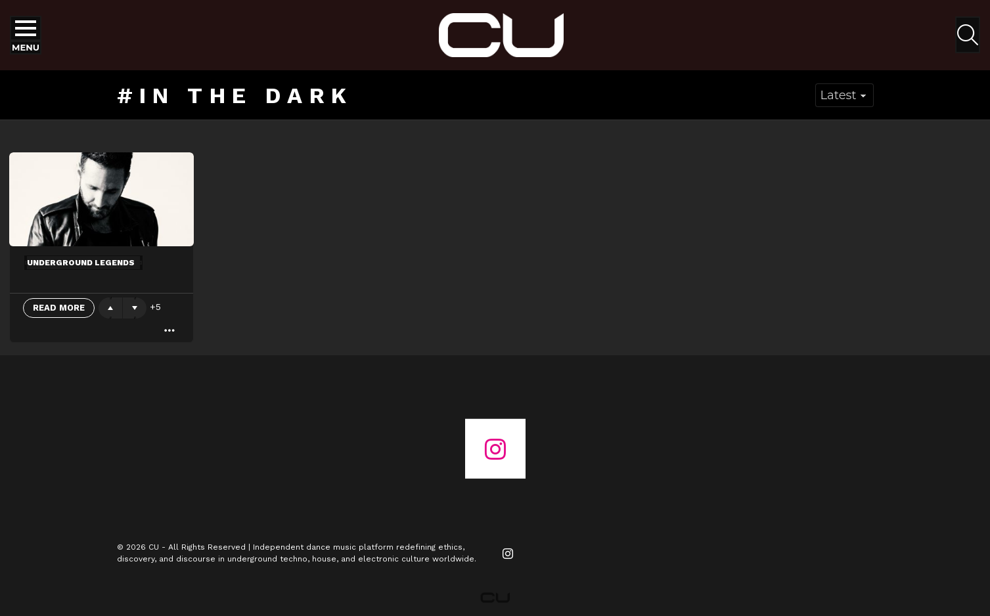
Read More (59, 308)
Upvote (110, 308)
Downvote (134, 308)
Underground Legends (81, 262)
